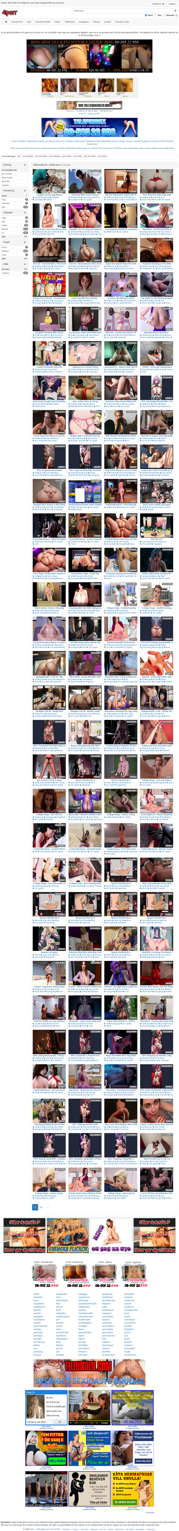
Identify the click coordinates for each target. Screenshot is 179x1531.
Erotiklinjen (140, 1529)
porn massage (54, 156)
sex (126, 1335)
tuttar (104, 1307)
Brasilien (48, 1026)
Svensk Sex (107, 148)
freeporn (82, 1351)
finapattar (129, 1329)
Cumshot (127, 199)
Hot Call (103, 1529)
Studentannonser (49, 148)
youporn (38, 1355)
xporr (58, 1329)
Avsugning (43, 197)
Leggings (120, 613)
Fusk (72, 199)
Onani (160, 369)
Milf (71, 509)
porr (58, 1319)
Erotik (78, 148)
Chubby (79, 234)
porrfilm (37, 1310)
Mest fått (5, 181)
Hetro (150, 15)
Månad (15, 229)
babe (58, 1342)
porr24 (59, 1348)
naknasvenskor (86, 1316)
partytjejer (38, 1316)
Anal (148, 197)
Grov (97, 406)
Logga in (172, 4)
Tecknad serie (80, 507)
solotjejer (82, 1294)
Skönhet (80, 406)
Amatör (108, 576)
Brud (84, 681)
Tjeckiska (162, 1161)
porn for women (41, 156)
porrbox (82, 1310)
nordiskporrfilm (85, 1313)
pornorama (107, 1332)
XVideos (15, 273)
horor (58, 1297)
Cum (118, 199)
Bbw (84, 266)
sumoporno (130, 1323)
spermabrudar (41, 1326)
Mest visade (7, 177)
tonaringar (83, 1300)
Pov (133, 576)
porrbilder (83, 1345)
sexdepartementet (87, 1303)
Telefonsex (43, 141)
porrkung (38, 1332)
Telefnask (93, 1529)
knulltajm (82, 1326)
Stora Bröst (87, 197)
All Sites (15, 269)
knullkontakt (84, 1319)
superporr (107, 1313)
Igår (15, 221)
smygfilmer (39, 1303)
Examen (108, 303)
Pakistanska (39, 406)
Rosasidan (153, 141)
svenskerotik (62, 1332)
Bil (71, 507)
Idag (15, 217)
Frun (88, 716)
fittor (58, 1303)
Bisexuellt (38, 1026)
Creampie (38, 199)
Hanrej (151, 234)
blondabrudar (108, 1300)
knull (36, 1300)
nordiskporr (39, 1319)
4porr (58, 1310)
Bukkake (57, 303)
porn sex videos (90, 156)
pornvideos (83, 1348)
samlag (37, 1329)
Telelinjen (22, 141)
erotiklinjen (107, 1297)
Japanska (49, 234)
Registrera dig (158, 4)
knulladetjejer (85, 1323)
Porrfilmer (117, 148)
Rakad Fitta (97, 148)
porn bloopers (28, 156)
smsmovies (107, 1316)
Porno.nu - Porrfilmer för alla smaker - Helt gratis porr (89, 111)
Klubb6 (162, 141)
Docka (79, 337)
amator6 (128, 1297)
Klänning (152, 369)
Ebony (126, 750)
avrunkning (39, 1342)
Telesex (52, 141)
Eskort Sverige (118, 141)
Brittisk (48, 303)
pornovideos (108, 1326)
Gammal (167, 337)
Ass (35, 197)
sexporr (105, 1319)
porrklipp (38, 1335)
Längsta (5, 185)
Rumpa (55, 610)
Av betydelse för (9, 170)
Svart (107, 440)
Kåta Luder (15, 148)
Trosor (168, 369)
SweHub (38, 1297)
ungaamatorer (63, 1316)
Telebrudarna (32, 141)
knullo (127, 1316)
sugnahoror (84, 1297)
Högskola (109, 613)
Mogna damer (158, 148)
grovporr (38, 1339)
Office (107, 1026)
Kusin (114, 406)
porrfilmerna (130, 1355)
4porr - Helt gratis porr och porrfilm (45, 1529)
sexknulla (106, 1323)
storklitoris (61, 1335)
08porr (81, 1339)
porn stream (102, 156)
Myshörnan (120, 1529)
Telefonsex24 (80, 141)
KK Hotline (130, 1529)
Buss (96, 197)
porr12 (127, 1332)
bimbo (37, 1345)
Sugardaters (133, 148)
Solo (143, 372)
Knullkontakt (70, 148)
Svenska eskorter (133, 141)
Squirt (107, 578)
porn (19, 156)
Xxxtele (110, 1529)
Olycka (77, 473)
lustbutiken (129, 1348)
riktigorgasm (62, 1339)
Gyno (128, 303)
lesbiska (60, 1355)
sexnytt (127, 1303)
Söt (134, 199)
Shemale (170, 15)
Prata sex (60, 141)
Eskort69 (24, 148)
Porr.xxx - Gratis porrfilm (89, 114)
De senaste (7, 174)
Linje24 (14, 141)
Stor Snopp (38, 440)
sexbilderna (39, 1307)
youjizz (59, 1326)
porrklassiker (108, 1355)
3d (71, 197)
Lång (15, 254)
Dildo (143, 369)
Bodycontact (92, 144)
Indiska (48, 199)
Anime (77, 197)
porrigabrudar (131, 1310)
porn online (78, 156)
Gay (159, 15)
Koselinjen (69, 141)
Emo (162, 440)
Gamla (78, 509)
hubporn (106, 1342)
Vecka (15, 225)
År (15, 232)
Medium (15, 251)
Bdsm (162, 404)
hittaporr (106, 1303)
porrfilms (106, 1351)
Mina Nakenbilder (104, 141)
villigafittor (61, 1313)
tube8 (36, 1294)
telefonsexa (108, 1310)
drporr (81, 1335)
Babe (72, 406)
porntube (82, 1355)
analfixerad (83, 1307)
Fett (78, 199)
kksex (81, 1329)
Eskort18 (169, 141)
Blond (48, 613)
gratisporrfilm (84, 1332)
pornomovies (108, 1335)
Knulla (125, 148)
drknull (59, 1307)
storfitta (59, 1323)
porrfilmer (129, 1307)
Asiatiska (84, 404)
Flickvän (48, 819)
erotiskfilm (129, 1294)
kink (104, 1339)
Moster (37, 404)
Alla (15, 207)
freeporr (106, 1348)
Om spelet (86, 199)
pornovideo (107, 1329)
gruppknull (107, 1294)
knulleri (37, 1323)
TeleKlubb (84, 1529)
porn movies (66, 156)
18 (71, 404)
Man (170, 268)
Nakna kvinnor (35, 148)
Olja (35, 544)
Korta (15, 247)
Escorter (60, 148)
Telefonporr (91, 141)
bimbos (59, 1345)
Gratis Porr (86, 148)
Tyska (162, 1163)
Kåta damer (169, 148)
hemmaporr (108, 1345)
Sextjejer (145, 141)
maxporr (128, 1345)
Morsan (131, 475)
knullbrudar (61, 1294)
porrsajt (82, 1342)
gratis (127, 1339)
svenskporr (129, 1319)
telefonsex (129, 1300)
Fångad (54, 197)
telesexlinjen (62, 1300)
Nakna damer (145, 148)
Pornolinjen (151, 1529)
